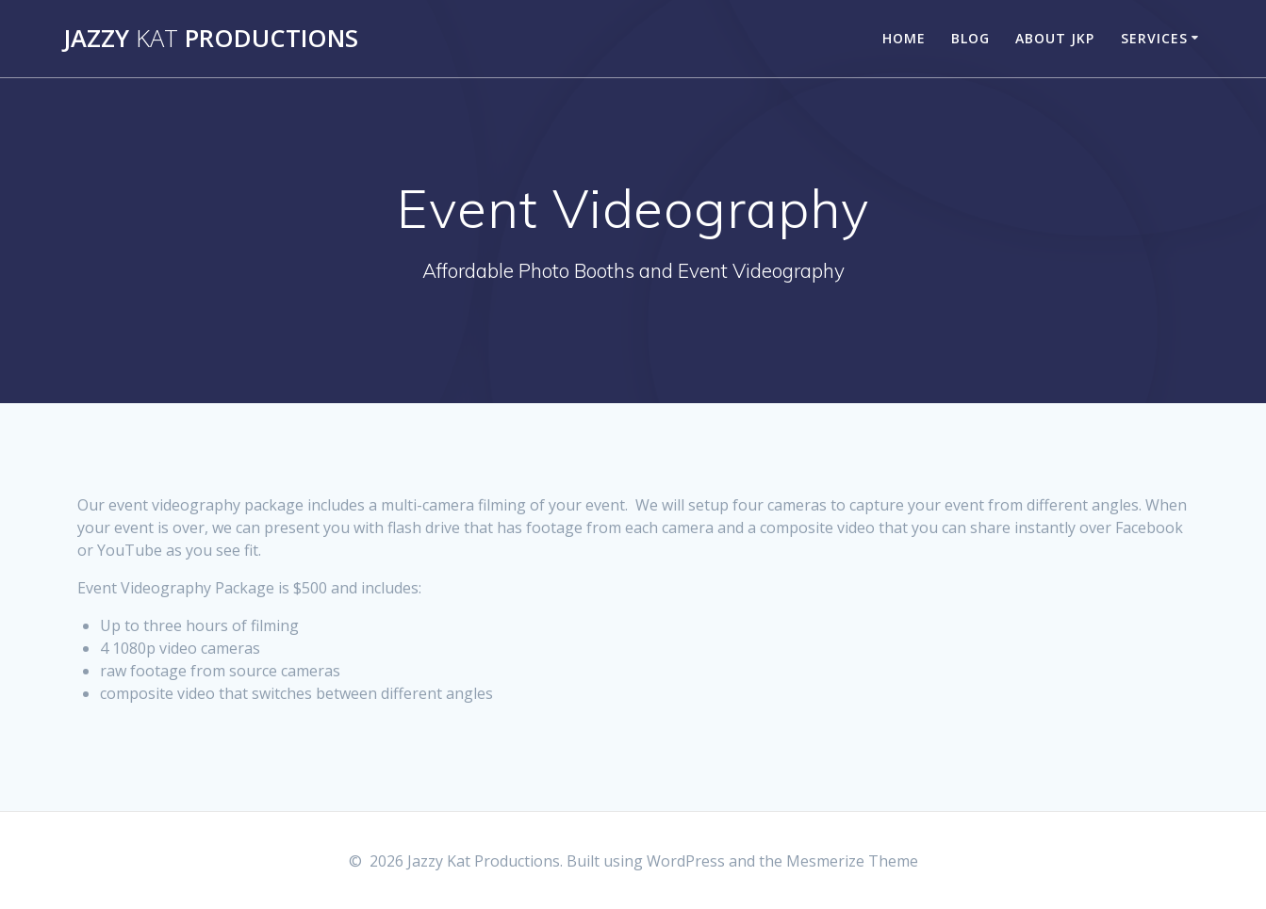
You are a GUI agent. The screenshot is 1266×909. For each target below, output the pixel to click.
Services (1154, 38)
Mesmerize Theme (852, 861)
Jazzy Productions (210, 38)
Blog (970, 38)
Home (904, 38)
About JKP (1054, 38)
